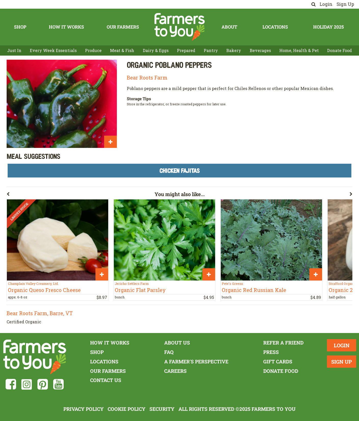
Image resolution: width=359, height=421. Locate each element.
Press (271, 352)
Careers (175, 371)
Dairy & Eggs (156, 50)
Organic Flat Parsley (140, 290)
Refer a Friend (283, 342)
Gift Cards (277, 361)
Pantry (211, 50)
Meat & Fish (122, 50)
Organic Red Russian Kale (254, 290)
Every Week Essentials (53, 50)
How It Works (66, 27)
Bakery (233, 50)
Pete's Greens (232, 284)
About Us (177, 342)
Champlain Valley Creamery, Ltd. (33, 284)
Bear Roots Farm (147, 77)
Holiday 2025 (328, 27)
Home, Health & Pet (299, 50)
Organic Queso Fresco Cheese (44, 290)
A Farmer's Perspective (196, 361)
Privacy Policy (83, 409)
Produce (93, 50)
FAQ (169, 352)
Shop (20, 27)
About (229, 27)
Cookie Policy (126, 409)
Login (326, 4)
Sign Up (345, 4)
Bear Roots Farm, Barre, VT (40, 313)
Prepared (186, 50)
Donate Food (339, 50)
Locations (275, 27)
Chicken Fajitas (179, 170)
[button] (81, 195)
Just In (14, 50)
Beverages (260, 50)
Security (161, 409)
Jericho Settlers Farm (132, 284)
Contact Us (105, 380)
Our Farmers (123, 27)
